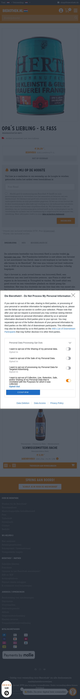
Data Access (40, 403)
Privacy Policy (56, 403)
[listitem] (40, 342)
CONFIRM (23, 392)
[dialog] (40, 349)
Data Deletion (23, 403)
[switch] (68, 348)
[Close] (74, 296)
